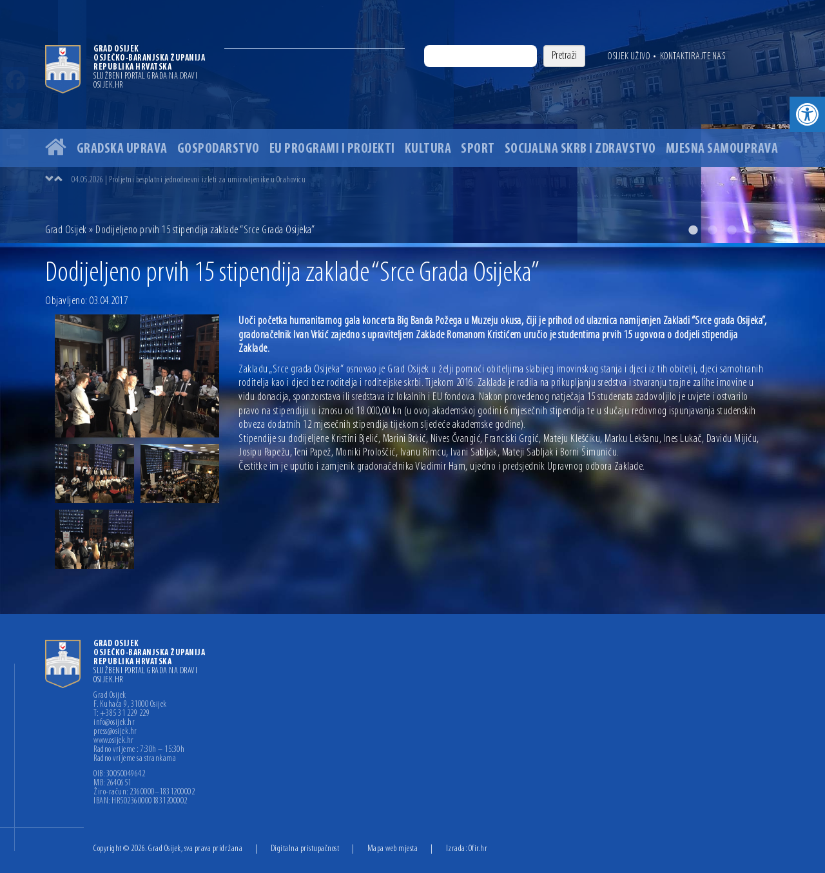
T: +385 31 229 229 (121, 713)
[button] (807, 114)
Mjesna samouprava (722, 149)
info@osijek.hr (114, 722)
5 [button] (770, 230)
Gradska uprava (122, 149)
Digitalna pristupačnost (305, 849)
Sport (478, 149)
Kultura (428, 149)
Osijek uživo (629, 57)
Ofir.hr (478, 849)
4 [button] (750, 230)
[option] (412, 121)
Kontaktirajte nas (693, 57)
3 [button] (731, 230)
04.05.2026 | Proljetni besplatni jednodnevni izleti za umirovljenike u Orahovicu (189, 180)
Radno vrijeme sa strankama (134, 758)
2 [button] (712, 230)
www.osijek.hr (113, 740)
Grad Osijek (66, 230)
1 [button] (692, 230)
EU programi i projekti (332, 149)
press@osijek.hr (115, 731)
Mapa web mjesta (392, 849)
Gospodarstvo (218, 149)
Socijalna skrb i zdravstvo (580, 149)
